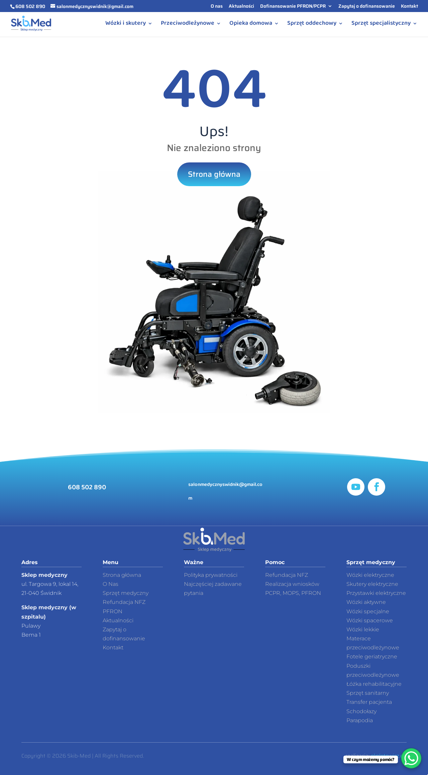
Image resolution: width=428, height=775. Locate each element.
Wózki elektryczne (370, 575)
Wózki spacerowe (369, 620)
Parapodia (359, 720)
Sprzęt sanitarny (367, 693)
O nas (217, 7)
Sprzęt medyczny (125, 593)
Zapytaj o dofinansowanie (366, 7)
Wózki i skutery (125, 24)
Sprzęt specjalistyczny (381, 24)
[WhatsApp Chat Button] (411, 758)
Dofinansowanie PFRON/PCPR (293, 7)
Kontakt (409, 7)
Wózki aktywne (366, 602)
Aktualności (241, 7)
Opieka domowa (250, 24)
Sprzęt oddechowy (311, 24)
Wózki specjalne (367, 611)
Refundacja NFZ (286, 575)
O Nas (110, 584)
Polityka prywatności (210, 575)
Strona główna (214, 174)
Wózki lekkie (362, 629)
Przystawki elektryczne (376, 593)
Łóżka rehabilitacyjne (374, 684)
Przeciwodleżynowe (187, 24)
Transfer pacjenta (369, 702)
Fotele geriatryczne (371, 656)
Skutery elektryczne (372, 584)
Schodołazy (361, 711)
